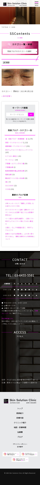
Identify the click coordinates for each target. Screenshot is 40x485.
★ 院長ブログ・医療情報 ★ (16, 139)
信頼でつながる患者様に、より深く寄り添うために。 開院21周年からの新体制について (20, 236)
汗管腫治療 (9, 167)
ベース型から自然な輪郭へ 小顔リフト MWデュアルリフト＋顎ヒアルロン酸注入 (20, 221)
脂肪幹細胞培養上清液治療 (14, 171)
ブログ (20, 437)
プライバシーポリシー (20, 444)
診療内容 (20, 418)
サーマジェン (10, 160)
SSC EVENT (9, 186)
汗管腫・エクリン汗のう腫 (14, 163)
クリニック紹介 (20, 422)
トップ (20, 408)
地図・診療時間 (20, 427)
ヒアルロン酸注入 (11, 156)
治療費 (20, 432)
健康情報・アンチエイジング (15, 146)
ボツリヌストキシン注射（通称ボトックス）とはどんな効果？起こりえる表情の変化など (19, 212)
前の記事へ (7, 96)
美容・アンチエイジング (14, 142)
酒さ (7, 182)
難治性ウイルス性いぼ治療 (14, 178)
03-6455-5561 (24, 275)
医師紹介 (20, 413)
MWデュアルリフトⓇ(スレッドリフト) (19, 150)
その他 (7, 189)
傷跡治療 (8, 174)
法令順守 (20, 447)
